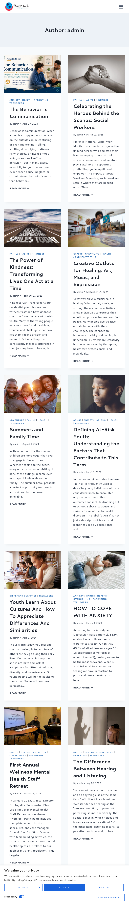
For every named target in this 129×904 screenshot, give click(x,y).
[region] (64, 884)
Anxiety (14, 99)
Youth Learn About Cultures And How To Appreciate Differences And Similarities (32, 616)
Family (77, 99)
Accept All (104, 887)
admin (16, 123)
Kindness (102, 99)
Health (27, 99)
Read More (19, 188)
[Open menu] (121, 6)
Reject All (64, 887)
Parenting (41, 99)
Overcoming (81, 599)
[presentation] (32, 74)
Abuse (77, 420)
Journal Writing (84, 257)
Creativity (92, 253)
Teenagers (16, 103)
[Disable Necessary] (21, 896)
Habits (89, 99)
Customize (22, 887)
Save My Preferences (108, 897)
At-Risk (101, 420)
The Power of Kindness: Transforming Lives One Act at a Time (31, 274)
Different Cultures (23, 595)
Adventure (16, 420)
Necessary (10, 896)
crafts (78, 253)
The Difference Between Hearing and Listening (94, 768)
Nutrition (39, 752)
